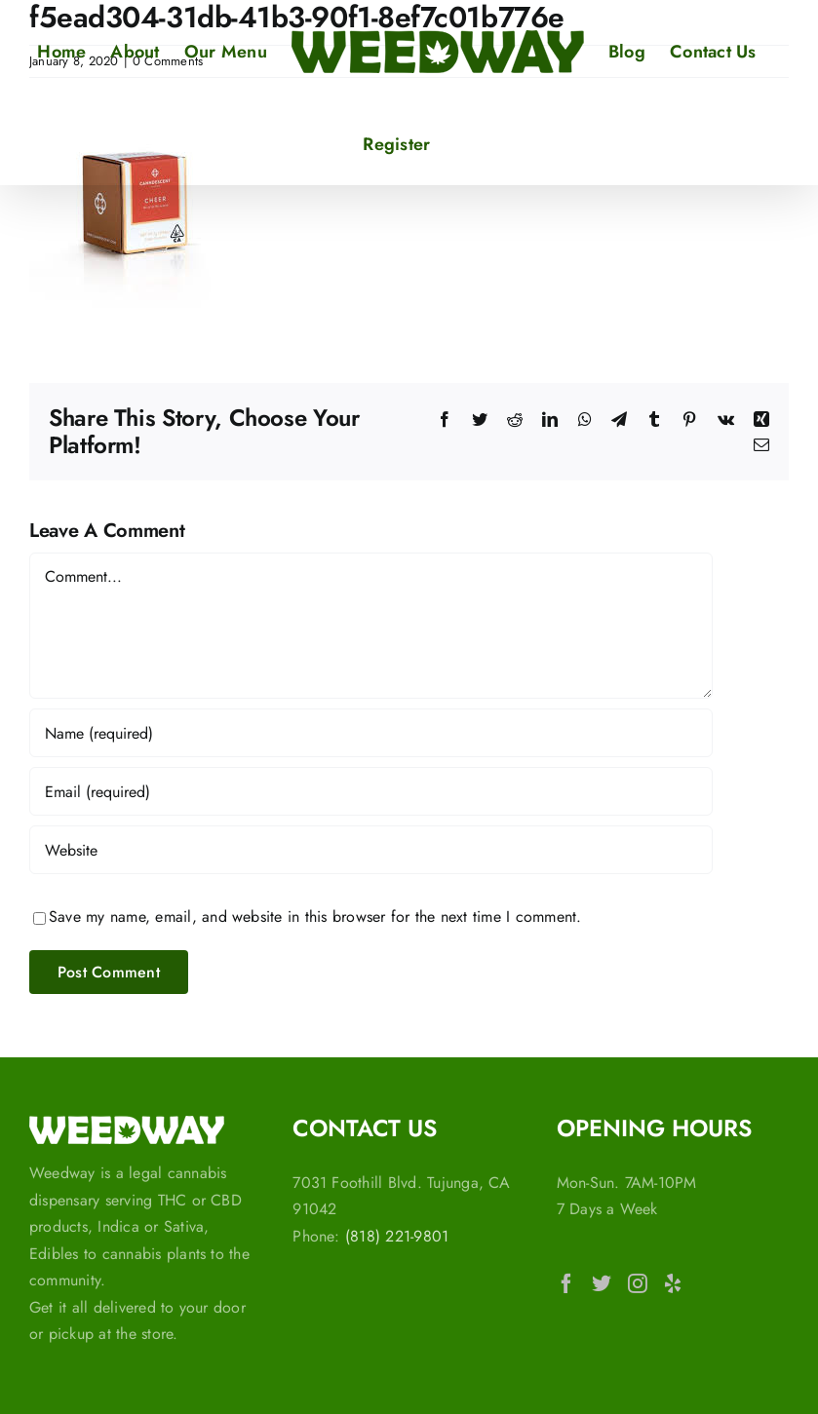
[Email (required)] (371, 791)
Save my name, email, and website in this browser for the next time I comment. (315, 916)
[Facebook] (566, 1283)
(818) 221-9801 (396, 1236)
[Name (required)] (371, 732)
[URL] (371, 849)
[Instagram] (637, 1283)
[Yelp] (672, 1283)
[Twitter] (601, 1283)
